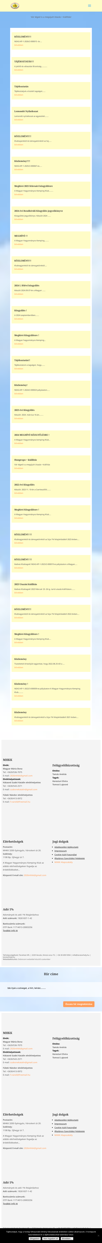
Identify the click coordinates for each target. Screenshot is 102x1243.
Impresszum (60, 850)
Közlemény (20, 659)
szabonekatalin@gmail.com (23, 789)
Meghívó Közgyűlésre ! (26, 335)
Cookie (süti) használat (65, 854)
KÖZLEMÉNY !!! (23, 534)
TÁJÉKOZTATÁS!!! (24, 61)
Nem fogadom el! (50, 1238)
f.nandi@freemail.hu (20, 801)
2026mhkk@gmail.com (21, 775)
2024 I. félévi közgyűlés (26, 285)
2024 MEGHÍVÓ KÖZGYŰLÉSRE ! (31, 434)
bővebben (18, 45)
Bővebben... (67, 1238)
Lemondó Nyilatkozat (26, 111)
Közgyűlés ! (20, 310)
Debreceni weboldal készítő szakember (34, 959)
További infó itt (10, 930)
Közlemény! (21, 385)
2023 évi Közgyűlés (24, 410)
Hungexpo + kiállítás (25, 459)
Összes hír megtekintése (78, 1004)
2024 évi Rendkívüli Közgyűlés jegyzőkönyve (38, 210)
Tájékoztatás (21, 86)
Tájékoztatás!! (22, 360)
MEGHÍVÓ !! (21, 235)
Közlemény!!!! (22, 161)
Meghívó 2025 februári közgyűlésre (33, 186)
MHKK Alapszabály (63, 862)
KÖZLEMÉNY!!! (22, 36)
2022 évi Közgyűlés (24, 484)
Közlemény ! (21, 683)
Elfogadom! (35, 1238)
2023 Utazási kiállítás (25, 584)
